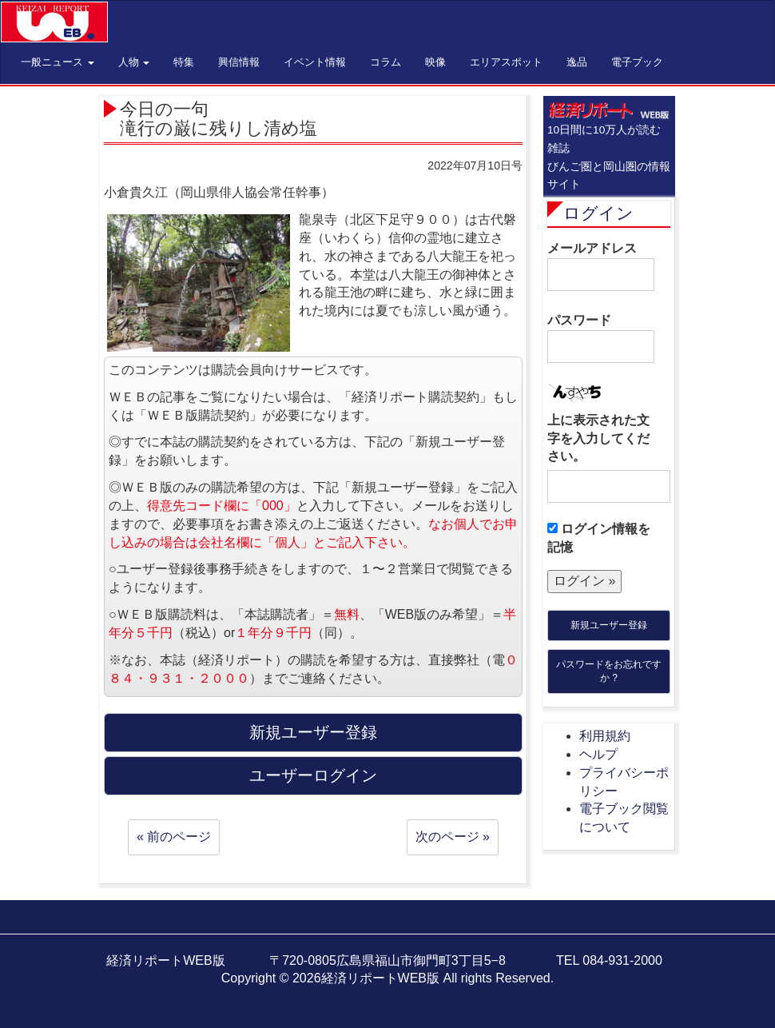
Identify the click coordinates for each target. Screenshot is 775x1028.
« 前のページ (174, 836)
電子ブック (637, 62)
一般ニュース (57, 62)
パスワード (600, 338)
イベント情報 (315, 62)
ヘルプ (598, 754)
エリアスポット (506, 62)
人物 (134, 62)
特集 (183, 62)
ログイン (598, 213)
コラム (385, 62)
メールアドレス (600, 266)
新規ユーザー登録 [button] (313, 732)
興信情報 (239, 62)
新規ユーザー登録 (608, 625)
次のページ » (452, 836)
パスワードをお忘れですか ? (609, 671)
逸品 (576, 62)
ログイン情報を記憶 (598, 538)
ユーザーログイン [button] (313, 775)
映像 (435, 62)
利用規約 (604, 736)
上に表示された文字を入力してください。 (598, 438)
